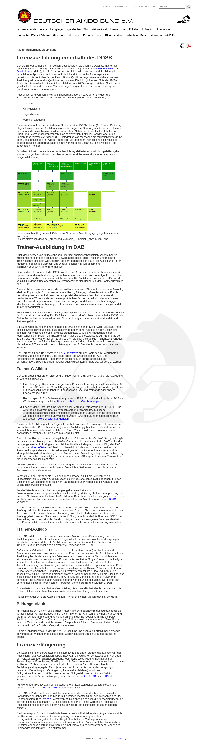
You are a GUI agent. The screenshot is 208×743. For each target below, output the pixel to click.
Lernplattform (70, 353)
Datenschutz (137, 7)
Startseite (23, 35)
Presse (114, 29)
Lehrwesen (73, 35)
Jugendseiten (73, 29)
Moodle (47, 699)
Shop (86, 29)
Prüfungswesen (92, 35)
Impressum (150, 7)
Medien (118, 35)
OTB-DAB (108, 676)
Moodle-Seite (38, 447)
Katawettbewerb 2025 (162, 35)
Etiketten (134, 29)
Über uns (58, 35)
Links (124, 29)
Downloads (118, 7)
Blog (108, 35)
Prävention (148, 29)
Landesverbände (26, 29)
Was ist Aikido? (40, 35)
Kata (143, 35)
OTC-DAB (112, 499)
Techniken (131, 35)
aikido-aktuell (99, 29)
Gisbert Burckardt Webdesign (116, 739)
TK (127, 7)
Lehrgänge (56, 29)
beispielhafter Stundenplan (53, 418)
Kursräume (163, 29)
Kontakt (106, 7)
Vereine (43, 29)
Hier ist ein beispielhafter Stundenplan (79, 401)
